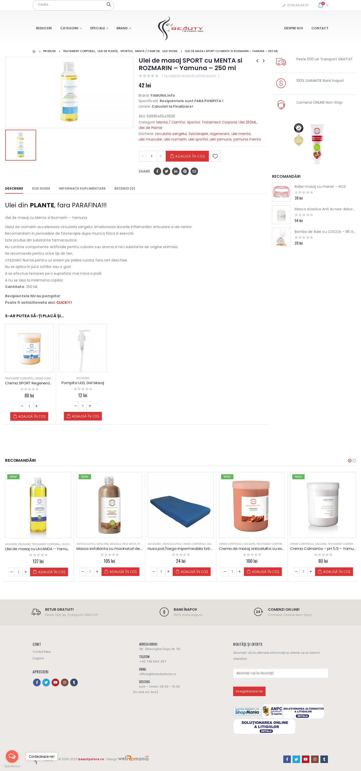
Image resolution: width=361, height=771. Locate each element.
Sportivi (193, 122)
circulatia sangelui (171, 133)
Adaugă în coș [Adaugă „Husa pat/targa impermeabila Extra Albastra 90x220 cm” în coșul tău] (194, 571)
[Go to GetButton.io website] (12, 765)
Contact (319, 28)
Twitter (166, 171)
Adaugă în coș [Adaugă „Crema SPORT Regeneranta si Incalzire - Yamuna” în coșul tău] (32, 416)
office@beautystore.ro (157, 674)
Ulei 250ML (247, 122)
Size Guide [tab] (41, 188)
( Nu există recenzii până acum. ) (190, 75)
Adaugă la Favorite (215, 156)
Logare (38, 658)
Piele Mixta (129, 544)
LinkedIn (175, 171)
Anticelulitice (85, 544)
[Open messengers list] (12, 756)
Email (194, 171)
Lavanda (11, 544)
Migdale (115, 544)
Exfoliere (103, 544)
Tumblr (74, 682)
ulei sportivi (198, 139)
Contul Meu (42, 651)
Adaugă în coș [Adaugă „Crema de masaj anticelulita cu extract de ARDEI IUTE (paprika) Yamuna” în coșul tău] (265, 571)
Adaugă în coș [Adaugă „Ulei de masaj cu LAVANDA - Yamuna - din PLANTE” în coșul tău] (51, 571)
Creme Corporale (46, 378)
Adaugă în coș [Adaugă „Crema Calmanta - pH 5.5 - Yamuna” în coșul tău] (336, 571)
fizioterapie (198, 133)
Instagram (64, 682)
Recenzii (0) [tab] (124, 188)
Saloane (249, 544)
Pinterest (185, 171)
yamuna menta (247, 139)
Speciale (97, 28)
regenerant (220, 133)
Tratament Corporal (219, 122)
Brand (122, 28)
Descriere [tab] (14, 188)
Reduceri (44, 28)
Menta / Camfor (170, 122)
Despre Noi (293, 28)
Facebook (157, 171)
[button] (349, 460)
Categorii (69, 28)
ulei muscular (150, 139)
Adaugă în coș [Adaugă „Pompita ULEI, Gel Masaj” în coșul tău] (85, 416)
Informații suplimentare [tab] (82, 188)
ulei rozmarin (175, 139)
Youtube (55, 682)
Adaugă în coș (190, 156)
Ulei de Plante (150, 127)
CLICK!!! (64, 302)
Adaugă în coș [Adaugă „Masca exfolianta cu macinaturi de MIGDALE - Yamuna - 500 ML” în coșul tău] (123, 571)
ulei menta (240, 133)
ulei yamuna (220, 139)
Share (144, 171)
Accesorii (82, 378)
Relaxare (24, 544)
